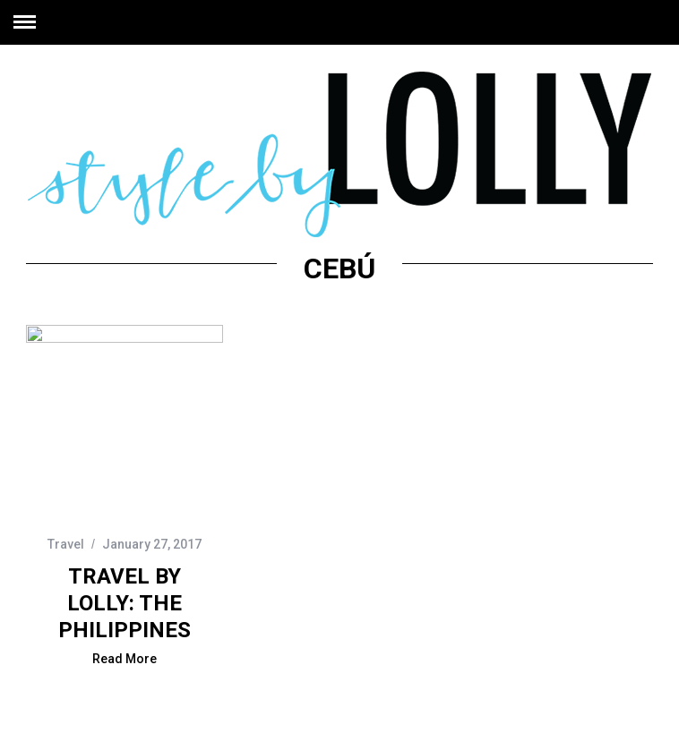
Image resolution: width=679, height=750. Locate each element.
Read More (124, 659)
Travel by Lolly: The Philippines (124, 603)
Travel (65, 544)
